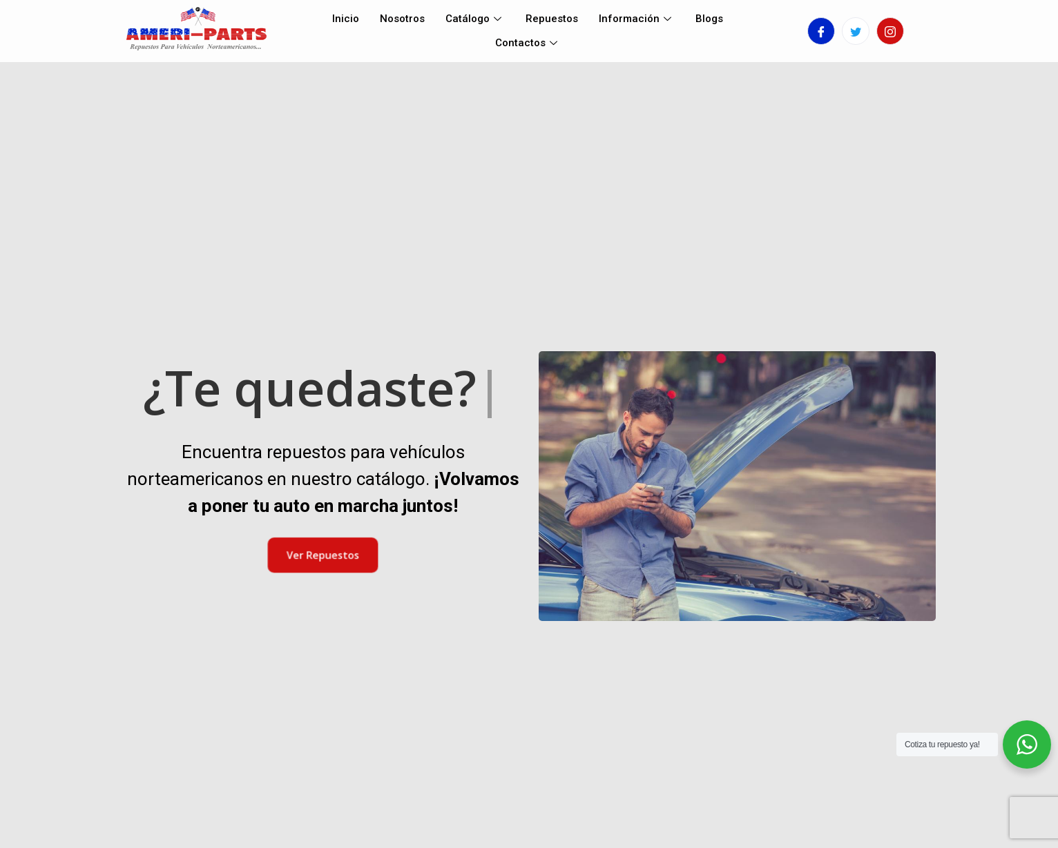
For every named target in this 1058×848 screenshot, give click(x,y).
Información (637, 18)
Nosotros (402, 18)
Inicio (345, 18)
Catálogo (475, 18)
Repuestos (552, 18)
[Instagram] (890, 31)
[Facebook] (821, 31)
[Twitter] (855, 31)
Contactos (528, 43)
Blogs (709, 18)
